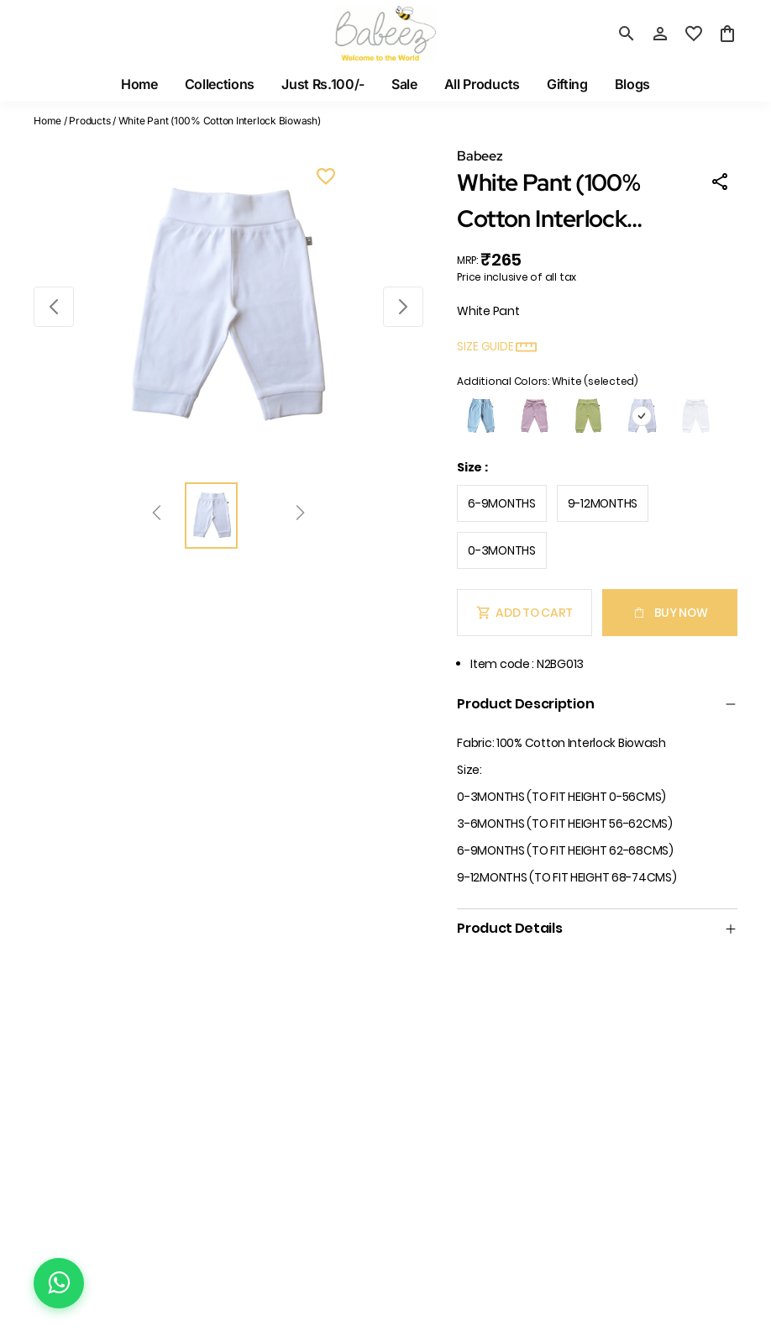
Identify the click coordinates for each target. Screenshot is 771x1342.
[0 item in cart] (727, 34)
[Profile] (660, 34)
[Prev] (156, 515)
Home (47, 120)
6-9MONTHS (501, 503)
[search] (626, 34)
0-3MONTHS (501, 550)
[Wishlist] (326, 179)
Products (89, 120)
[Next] (300, 515)
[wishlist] (694, 34)
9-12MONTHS (602, 503)
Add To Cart (524, 612)
